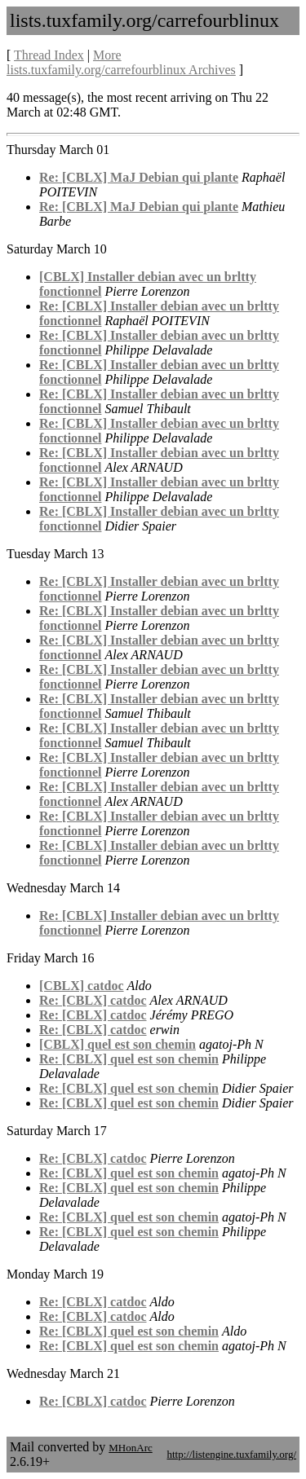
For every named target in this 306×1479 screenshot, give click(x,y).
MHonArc (130, 1448)
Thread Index (49, 55)
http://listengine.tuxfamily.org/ (231, 1454)
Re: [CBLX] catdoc (93, 1000)
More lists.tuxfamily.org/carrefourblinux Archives (121, 62)
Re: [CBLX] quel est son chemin (129, 1059)
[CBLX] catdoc (81, 986)
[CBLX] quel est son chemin (117, 1044)
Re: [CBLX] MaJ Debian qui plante (138, 177)
